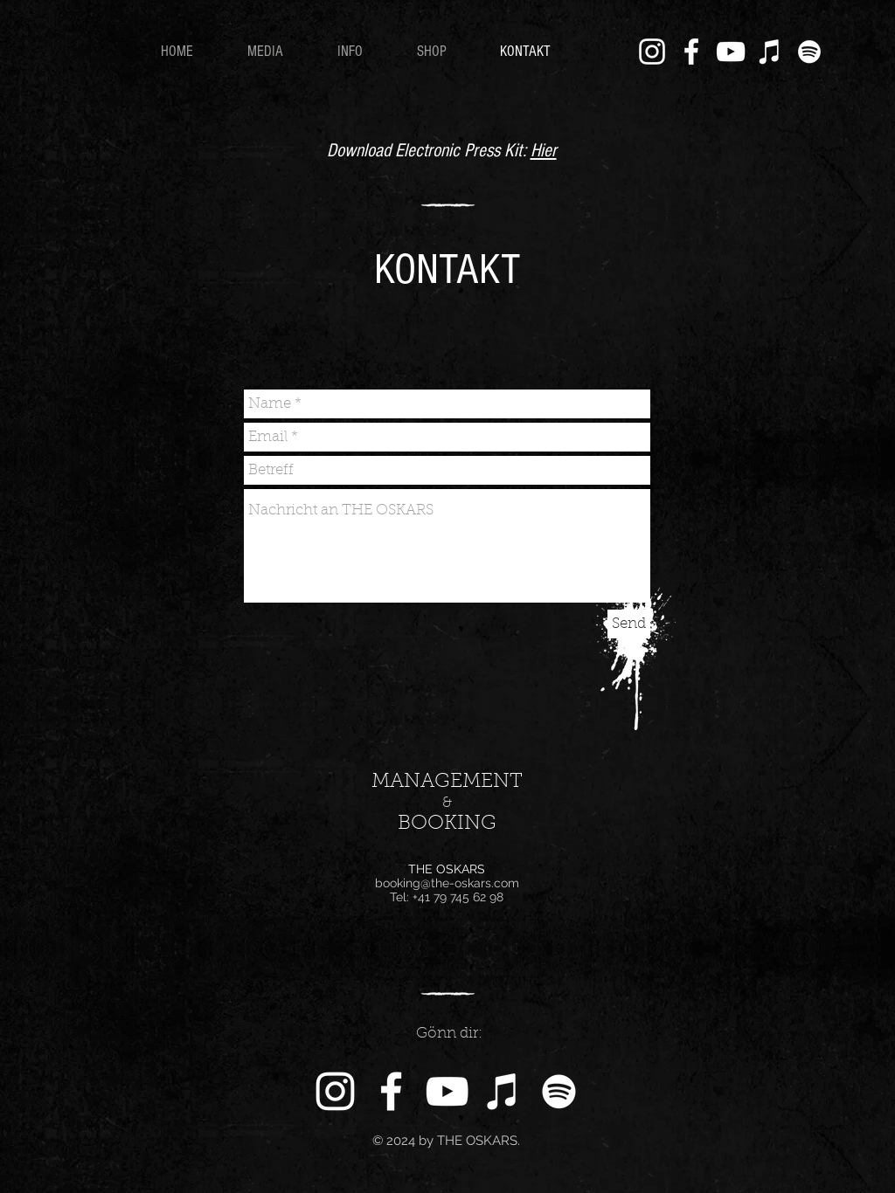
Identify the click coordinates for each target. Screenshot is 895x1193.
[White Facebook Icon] (691, 51)
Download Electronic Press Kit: (429, 151)
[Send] (628, 624)
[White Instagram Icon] (652, 51)
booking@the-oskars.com (447, 883)
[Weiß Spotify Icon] (809, 51)
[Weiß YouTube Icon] (730, 51)
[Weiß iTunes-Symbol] (770, 51)
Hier (544, 151)
